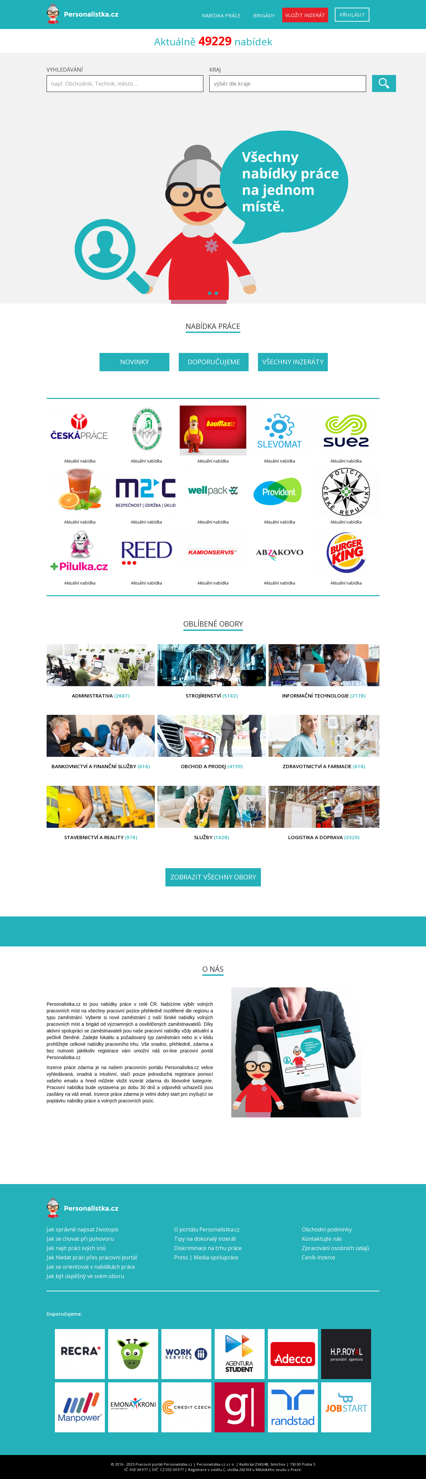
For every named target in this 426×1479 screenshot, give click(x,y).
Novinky (134, 361)
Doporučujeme (214, 361)
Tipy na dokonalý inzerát (205, 1238)
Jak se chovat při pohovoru (80, 1238)
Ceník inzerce (318, 1257)
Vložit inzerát (305, 15)
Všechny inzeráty (292, 361)
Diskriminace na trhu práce (208, 1248)
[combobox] (287, 83)
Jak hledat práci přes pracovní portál (92, 1257)
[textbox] (289, 83)
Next (370, 217)
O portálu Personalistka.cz (207, 1229)
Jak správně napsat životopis (82, 1229)
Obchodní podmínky (327, 1229)
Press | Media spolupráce (206, 1257)
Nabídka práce (221, 15)
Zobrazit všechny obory (213, 876)
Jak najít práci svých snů (76, 1248)
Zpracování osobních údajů (335, 1248)
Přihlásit (352, 14)
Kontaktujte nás (322, 1238)
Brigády (264, 15)
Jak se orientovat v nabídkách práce (91, 1266)
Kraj (215, 69)
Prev (55, 217)
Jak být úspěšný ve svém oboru (85, 1276)
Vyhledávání (65, 69)
